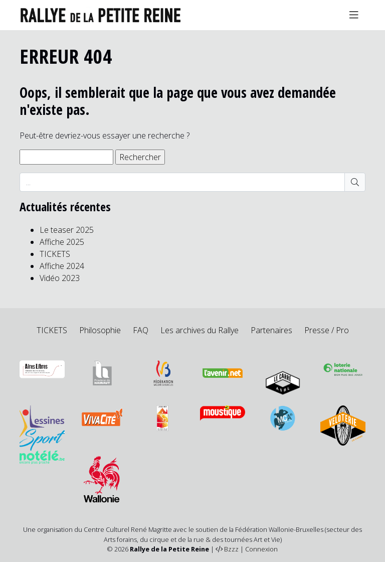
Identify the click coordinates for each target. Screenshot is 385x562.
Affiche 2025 (62, 241)
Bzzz (231, 548)
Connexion (261, 548)
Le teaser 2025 (67, 229)
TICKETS (55, 253)
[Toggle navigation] (354, 15)
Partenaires (271, 330)
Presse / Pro (326, 330)
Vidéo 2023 (60, 278)
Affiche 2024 (62, 265)
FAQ (140, 330)
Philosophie (100, 330)
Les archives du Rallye (199, 330)
